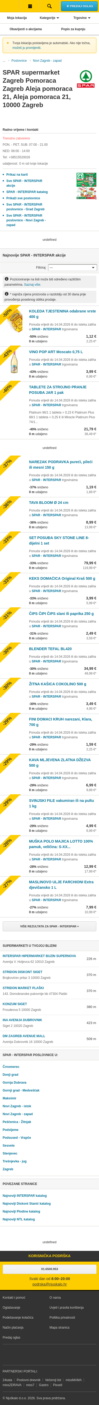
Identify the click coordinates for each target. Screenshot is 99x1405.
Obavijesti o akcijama (26, 29)
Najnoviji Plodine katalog (21, 1211)
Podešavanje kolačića (18, 1317)
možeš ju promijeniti (26, 48)
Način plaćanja (13, 1327)
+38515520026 (19, 157)
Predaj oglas (11, 1337)
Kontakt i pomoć (14, 1297)
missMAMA (74, 1380)
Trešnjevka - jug (15, 1161)
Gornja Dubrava (14, 1082)
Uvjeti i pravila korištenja (67, 1307)
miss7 (30, 1385)
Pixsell (57, 1385)
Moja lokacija (17, 18)
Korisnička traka (30, 6)
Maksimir (9, 1098)
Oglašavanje (11, 1307)
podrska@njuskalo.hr (49, 1284)
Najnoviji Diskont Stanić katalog (27, 1203)
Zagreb (8, 1169)
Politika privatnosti (62, 1317)
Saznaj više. (32, 284)
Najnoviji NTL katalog (19, 1219)
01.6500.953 (49, 1269)
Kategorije (47, 18)
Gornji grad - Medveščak (21, 1090)
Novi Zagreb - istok (17, 1106)
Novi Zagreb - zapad (47, 60)
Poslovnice (19, 60)
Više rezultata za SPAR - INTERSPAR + (49, 926)
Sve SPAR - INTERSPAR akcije (24, 183)
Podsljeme (10, 1130)
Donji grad (10, 1075)
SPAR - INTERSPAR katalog (27, 192)
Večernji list (53, 1380)
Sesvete (9, 1145)
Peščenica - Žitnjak (17, 1122)
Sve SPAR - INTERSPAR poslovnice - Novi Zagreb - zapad (26, 220)
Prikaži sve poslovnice (23, 198)
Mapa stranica (59, 1327)
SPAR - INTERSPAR (47, 329)
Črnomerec (11, 1067)
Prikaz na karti (17, 174)
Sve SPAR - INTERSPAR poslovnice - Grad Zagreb (25, 207)
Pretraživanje (49, 6)
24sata (7, 1380)
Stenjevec (10, 1153)
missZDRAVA (12, 1385)
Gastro (44, 1385)
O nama (55, 1297)
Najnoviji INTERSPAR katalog (25, 1196)
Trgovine (80, 18)
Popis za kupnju (73, 29)
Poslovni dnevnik (28, 1380)
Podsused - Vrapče (17, 1138)
